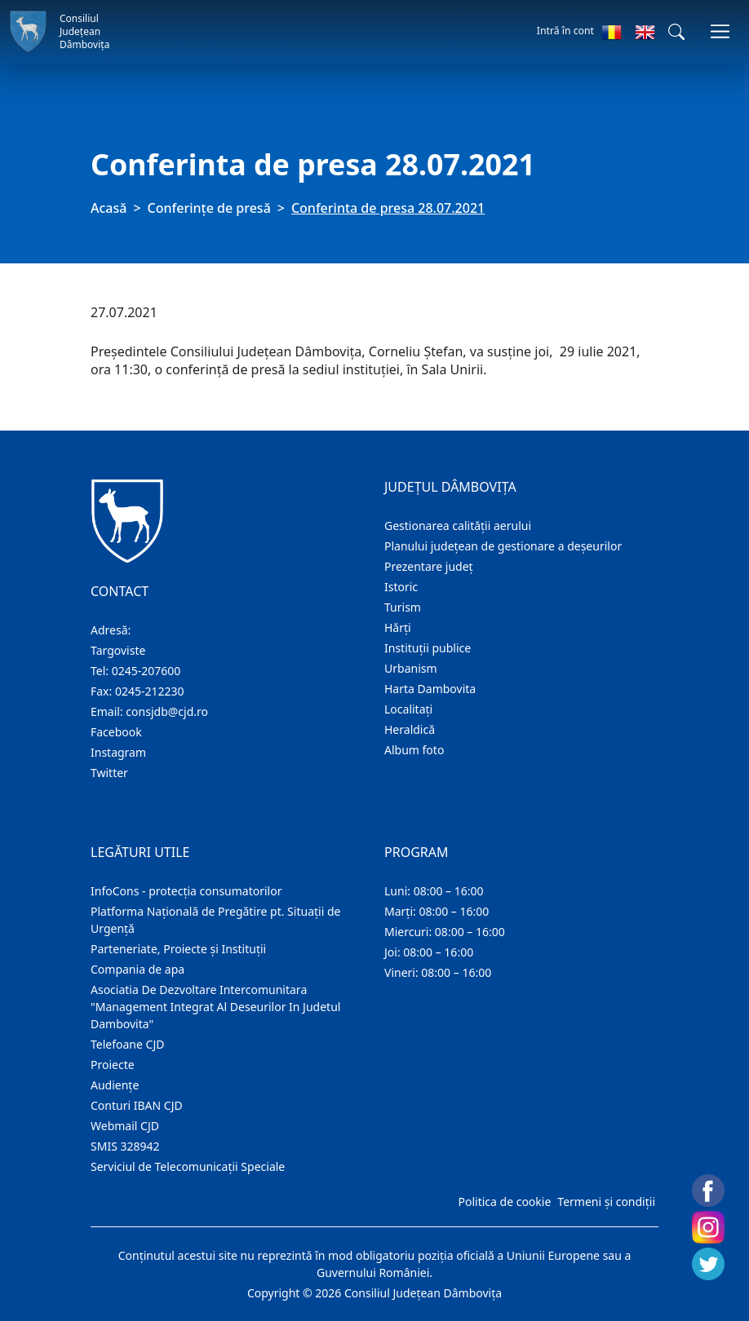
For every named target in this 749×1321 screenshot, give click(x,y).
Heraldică (409, 729)
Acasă (108, 208)
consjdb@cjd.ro (167, 711)
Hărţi (397, 627)
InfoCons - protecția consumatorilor (186, 891)
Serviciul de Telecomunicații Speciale (188, 1166)
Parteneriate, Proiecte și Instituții (178, 949)
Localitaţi (408, 709)
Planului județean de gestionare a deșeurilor (503, 546)
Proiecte (113, 1064)
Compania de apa (137, 969)
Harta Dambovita (430, 688)
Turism (402, 607)
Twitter (109, 772)
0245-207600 (146, 670)
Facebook (116, 732)
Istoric (401, 586)
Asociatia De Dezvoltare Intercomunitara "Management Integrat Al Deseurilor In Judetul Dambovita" (215, 1007)
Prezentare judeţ (428, 566)
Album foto (414, 750)
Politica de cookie (504, 1201)
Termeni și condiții (606, 1201)
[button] (676, 32)
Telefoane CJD (127, 1044)
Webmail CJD (125, 1125)
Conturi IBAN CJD (137, 1105)
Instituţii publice (427, 648)
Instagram (118, 752)
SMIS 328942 (125, 1146)
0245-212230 (149, 691)
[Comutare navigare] (720, 31)
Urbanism (410, 668)
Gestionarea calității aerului (457, 525)
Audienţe (115, 1085)
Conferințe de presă (209, 208)
